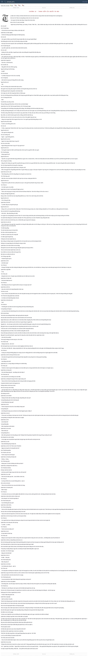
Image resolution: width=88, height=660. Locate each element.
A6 (23, 5)
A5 (19, 5)
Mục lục (44, 7)
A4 (16, 5)
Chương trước (16, 7)
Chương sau (72, 7)
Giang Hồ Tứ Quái (5, 5)
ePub (11, 5)
